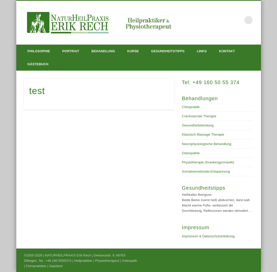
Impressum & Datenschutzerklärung (208, 236)
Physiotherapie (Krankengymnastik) (208, 162)
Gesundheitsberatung (198, 125)
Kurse (133, 51)
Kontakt (227, 51)
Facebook (238, 20)
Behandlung (103, 51)
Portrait (70, 51)
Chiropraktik (191, 107)
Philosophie (39, 51)
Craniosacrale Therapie (199, 116)
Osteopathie (191, 153)
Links (202, 51)
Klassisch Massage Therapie (203, 134)
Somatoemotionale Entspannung (206, 171)
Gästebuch (38, 64)
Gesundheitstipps (167, 51)
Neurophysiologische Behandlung (206, 144)
